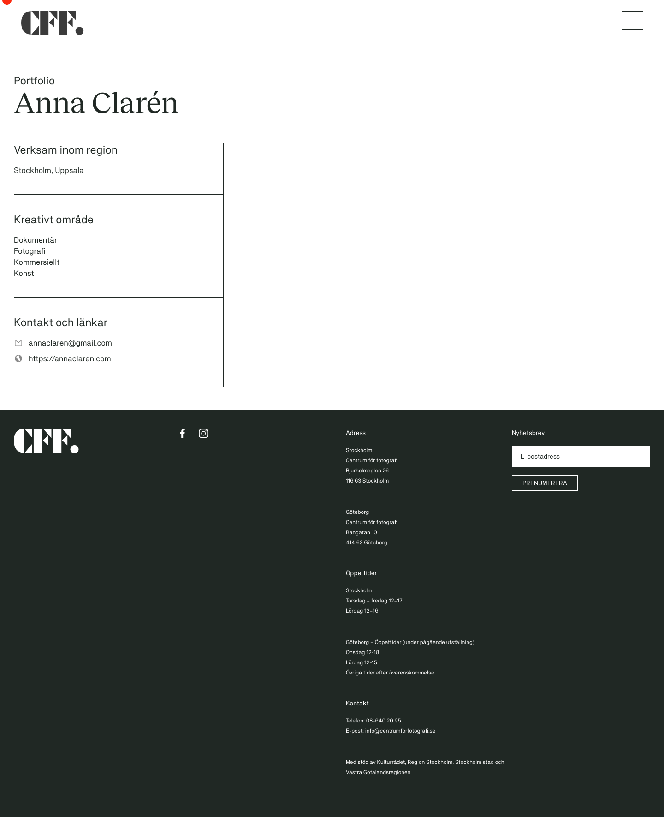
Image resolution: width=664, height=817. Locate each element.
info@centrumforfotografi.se (400, 731)
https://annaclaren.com (70, 358)
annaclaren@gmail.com (70, 342)
